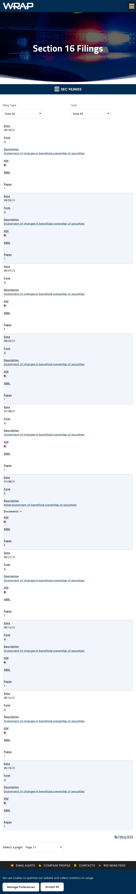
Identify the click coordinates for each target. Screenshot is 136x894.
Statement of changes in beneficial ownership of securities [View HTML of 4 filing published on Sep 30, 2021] (44, 153)
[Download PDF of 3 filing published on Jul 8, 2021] (5, 522)
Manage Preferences (21, 887)
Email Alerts (25, 865)
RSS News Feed (114, 865)
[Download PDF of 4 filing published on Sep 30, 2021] (5, 165)
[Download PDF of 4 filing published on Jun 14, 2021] (5, 662)
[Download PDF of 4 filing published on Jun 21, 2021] (5, 592)
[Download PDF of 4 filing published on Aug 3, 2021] (5, 376)
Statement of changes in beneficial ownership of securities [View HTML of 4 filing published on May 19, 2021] (44, 791)
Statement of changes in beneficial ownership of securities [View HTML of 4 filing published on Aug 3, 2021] (44, 364)
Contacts (87, 865)
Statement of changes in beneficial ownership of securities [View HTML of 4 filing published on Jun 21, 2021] (44, 580)
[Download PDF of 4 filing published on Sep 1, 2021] (5, 305)
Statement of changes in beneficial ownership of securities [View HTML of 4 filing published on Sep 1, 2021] (44, 294)
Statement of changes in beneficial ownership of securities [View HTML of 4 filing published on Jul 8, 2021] (44, 434)
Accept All (52, 887)
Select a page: (13, 847)
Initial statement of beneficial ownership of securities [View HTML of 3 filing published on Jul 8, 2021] (40, 505)
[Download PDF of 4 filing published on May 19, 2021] (5, 803)
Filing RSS (123, 837)
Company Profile (57, 865)
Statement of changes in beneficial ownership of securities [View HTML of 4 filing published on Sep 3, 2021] (44, 224)
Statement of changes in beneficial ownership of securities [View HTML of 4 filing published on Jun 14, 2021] (44, 651)
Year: (74, 105)
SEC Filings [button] (68, 89)
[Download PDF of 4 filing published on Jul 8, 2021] (5, 446)
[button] (131, 6)
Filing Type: (10, 105)
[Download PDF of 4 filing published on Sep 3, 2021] (5, 235)
